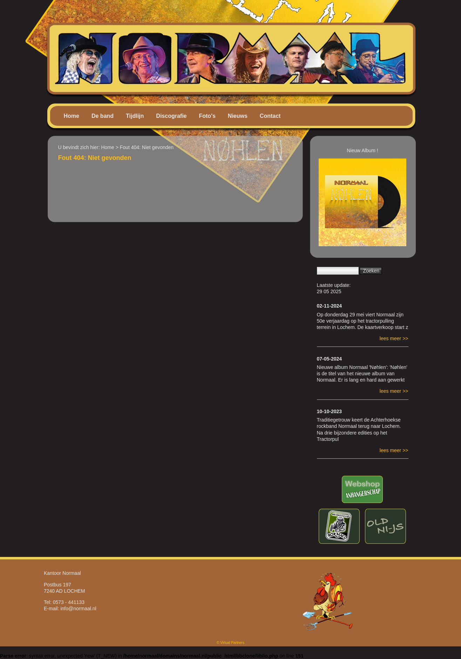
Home (71, 116)
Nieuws (238, 116)
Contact (270, 116)
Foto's (207, 116)
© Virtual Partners (230, 643)
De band (102, 116)
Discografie (171, 116)
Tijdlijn (135, 116)
